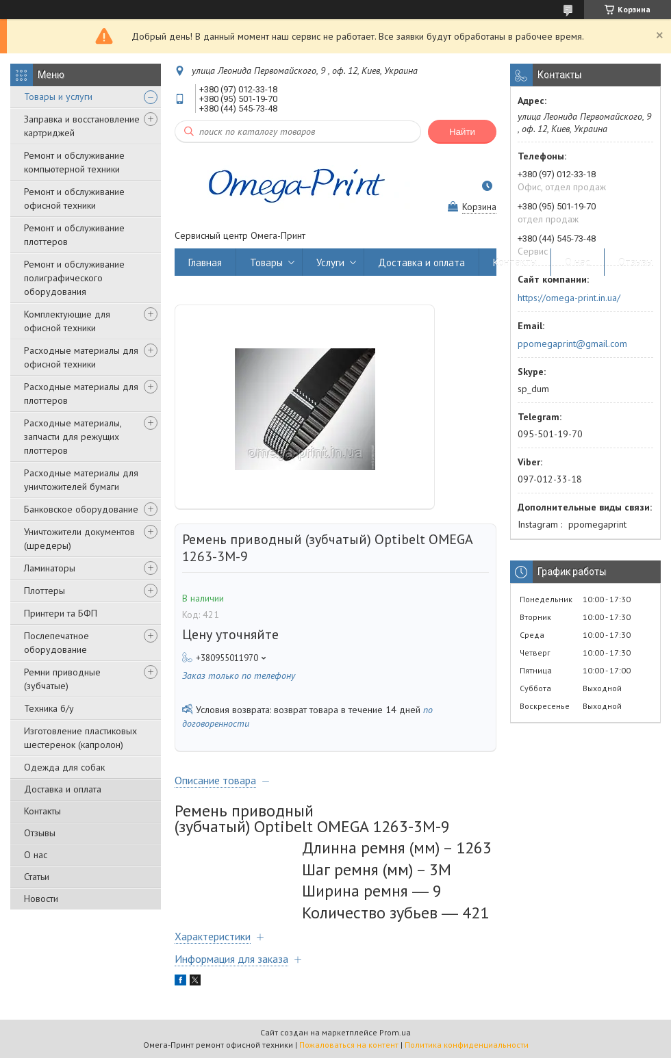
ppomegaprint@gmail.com (572, 343)
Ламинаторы (49, 568)
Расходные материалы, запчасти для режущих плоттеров (72, 436)
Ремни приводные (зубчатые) (62, 679)
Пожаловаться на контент (348, 1045)
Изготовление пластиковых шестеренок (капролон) (80, 738)
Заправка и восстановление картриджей (82, 126)
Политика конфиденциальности (467, 1045)
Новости (41, 898)
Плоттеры (44, 590)
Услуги (330, 262)
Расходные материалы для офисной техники (81, 357)
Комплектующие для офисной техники (67, 321)
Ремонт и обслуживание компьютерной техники (74, 162)
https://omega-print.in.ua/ (569, 298)
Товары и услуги (58, 96)
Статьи (36, 876)
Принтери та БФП (60, 613)
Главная (205, 262)
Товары (266, 262)
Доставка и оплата (62, 789)
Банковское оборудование (81, 509)
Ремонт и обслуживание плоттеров (74, 235)
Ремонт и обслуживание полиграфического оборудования (74, 278)
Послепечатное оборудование (56, 643)
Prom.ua (395, 1032)
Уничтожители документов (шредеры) (79, 539)
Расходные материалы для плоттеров (81, 393)
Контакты (42, 811)
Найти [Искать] (462, 132)
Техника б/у (49, 708)
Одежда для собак (64, 767)
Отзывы (39, 833)
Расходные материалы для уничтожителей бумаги (81, 480)
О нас (35, 855)
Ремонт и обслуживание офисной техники (74, 198)
